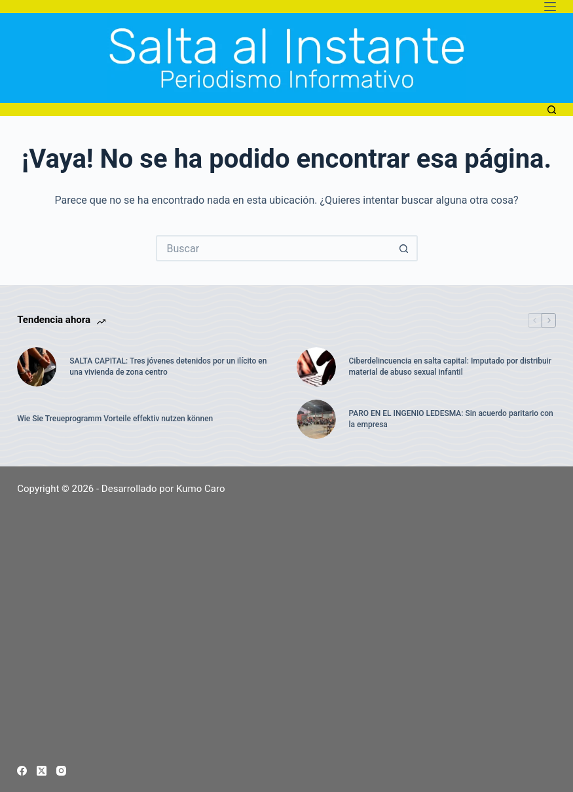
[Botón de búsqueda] (405, 248)
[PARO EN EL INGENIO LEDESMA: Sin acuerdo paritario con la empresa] (316, 419)
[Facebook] (22, 771)
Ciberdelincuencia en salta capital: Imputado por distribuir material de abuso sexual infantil (450, 366)
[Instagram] (61, 771)
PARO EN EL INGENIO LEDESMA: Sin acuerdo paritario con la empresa (451, 419)
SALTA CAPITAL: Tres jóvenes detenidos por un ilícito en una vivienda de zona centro (168, 366)
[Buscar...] (274, 248)
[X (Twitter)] (41, 771)
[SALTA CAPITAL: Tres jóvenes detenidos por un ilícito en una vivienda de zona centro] (36, 367)
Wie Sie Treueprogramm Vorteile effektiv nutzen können (115, 418)
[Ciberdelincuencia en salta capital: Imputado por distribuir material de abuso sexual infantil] (316, 367)
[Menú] (550, 6)
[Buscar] (551, 109)
